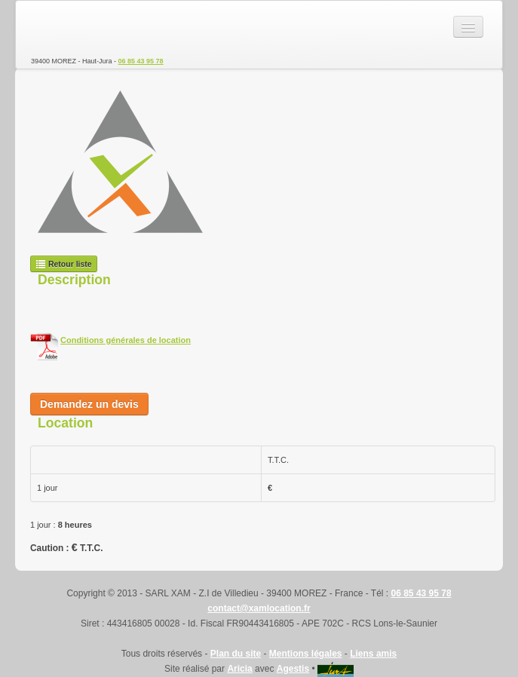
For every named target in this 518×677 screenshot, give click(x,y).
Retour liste (63, 264)
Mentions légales (305, 653)
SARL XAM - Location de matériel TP (83, 27)
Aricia (239, 668)
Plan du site (235, 653)
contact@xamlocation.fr (258, 608)
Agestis (293, 668)
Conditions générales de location (125, 340)
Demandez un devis (89, 404)
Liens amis (373, 653)
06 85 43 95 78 (141, 61)
